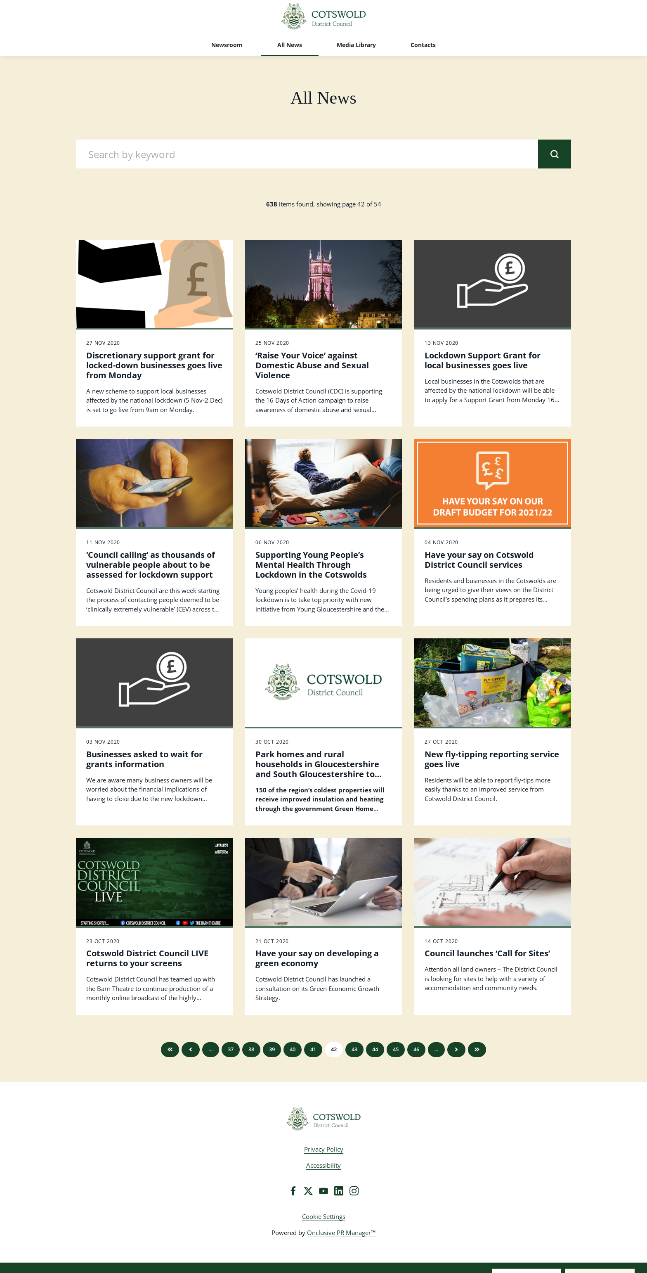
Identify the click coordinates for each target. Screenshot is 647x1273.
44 (375, 1049)
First (170, 1049)
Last (477, 1049)
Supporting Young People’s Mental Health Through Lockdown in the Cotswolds (311, 564)
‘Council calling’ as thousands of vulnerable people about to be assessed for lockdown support (150, 564)
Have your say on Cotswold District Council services (479, 559)
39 (272, 1049)
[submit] (554, 154)
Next (456, 1049)
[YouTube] (323, 1190)
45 (396, 1049)
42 (334, 1049)
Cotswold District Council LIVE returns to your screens (147, 958)
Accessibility (323, 1165)
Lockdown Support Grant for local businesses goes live (483, 360)
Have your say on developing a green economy (317, 958)
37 (231, 1049)
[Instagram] (354, 1190)
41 (313, 1049)
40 (292, 1049)
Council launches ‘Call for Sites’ (487, 953)
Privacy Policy (323, 1149)
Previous (191, 1049)
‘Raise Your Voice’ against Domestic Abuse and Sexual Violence (312, 365)
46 (416, 1049)
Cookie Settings (323, 1216)
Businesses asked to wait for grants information (144, 759)
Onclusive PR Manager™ (341, 1232)
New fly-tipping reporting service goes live (492, 759)
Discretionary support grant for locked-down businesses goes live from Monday (154, 365)
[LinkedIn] (338, 1190)
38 (251, 1049)
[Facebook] (293, 1190)
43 (354, 1049)
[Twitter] (308, 1190)
